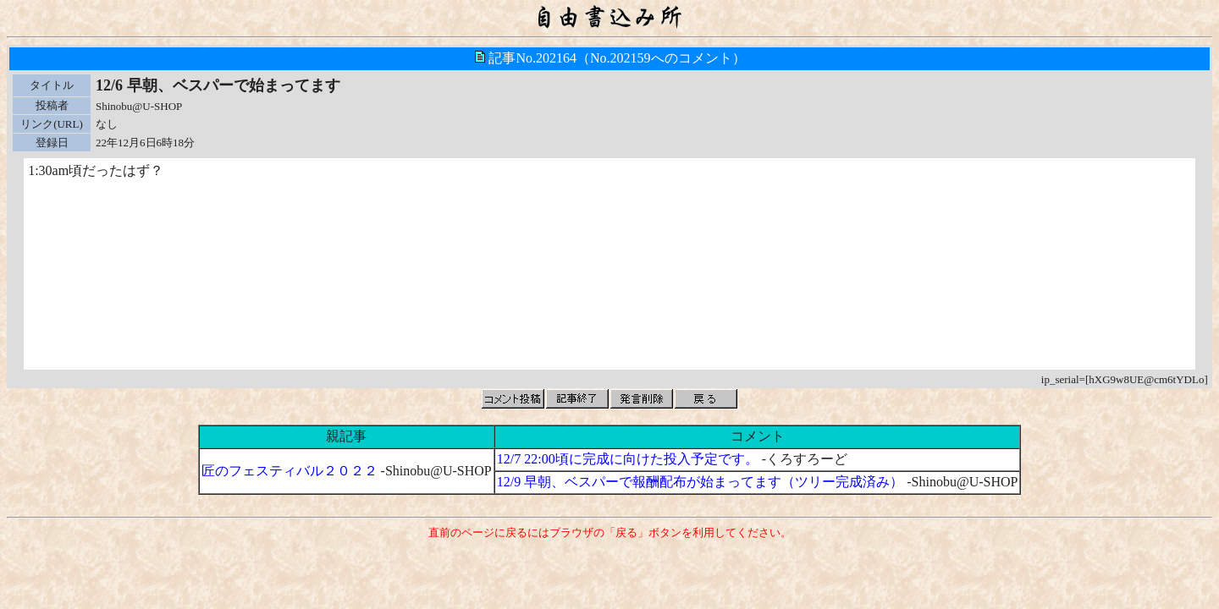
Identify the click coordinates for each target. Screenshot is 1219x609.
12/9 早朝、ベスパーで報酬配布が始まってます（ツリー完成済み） (700, 482)
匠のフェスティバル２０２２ (289, 471)
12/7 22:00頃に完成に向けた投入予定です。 (627, 459)
